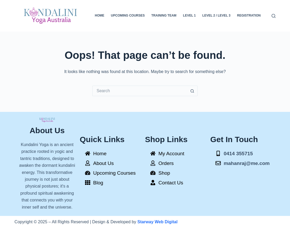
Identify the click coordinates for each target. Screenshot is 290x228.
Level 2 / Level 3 (216, 15)
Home (99, 15)
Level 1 (189, 15)
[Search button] (192, 91)
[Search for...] (139, 91)
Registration (249, 15)
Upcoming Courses (128, 15)
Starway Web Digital (157, 222)
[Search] (274, 16)
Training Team (163, 15)
